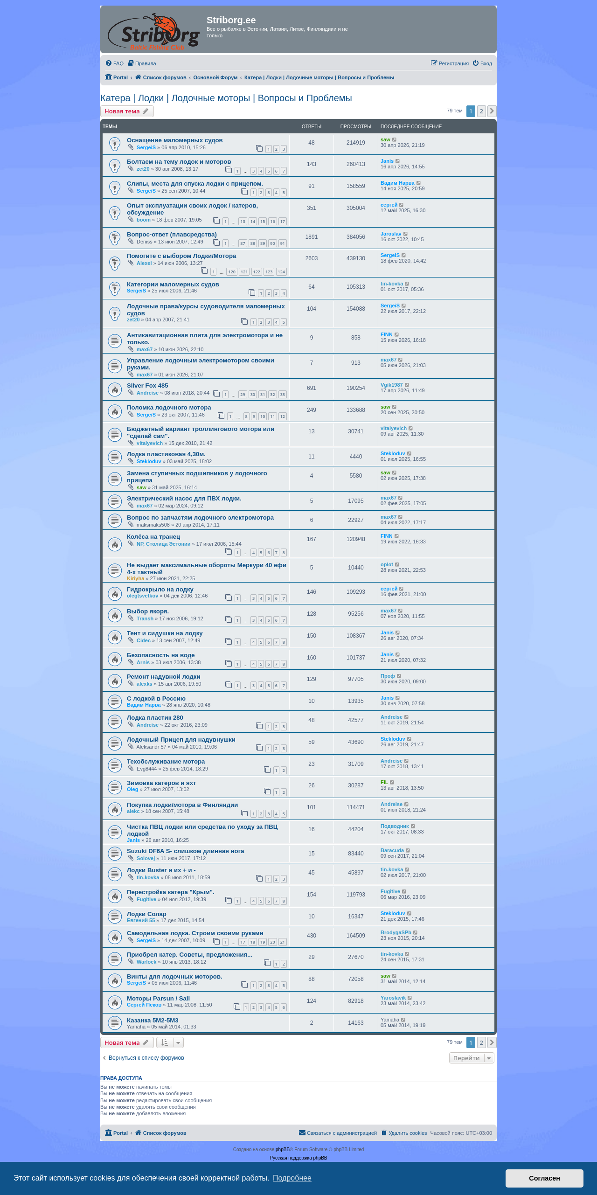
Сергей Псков (144, 1004)
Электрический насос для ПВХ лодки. (184, 498)
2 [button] (481, 111)
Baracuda (392, 850)
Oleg (132, 789)
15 (262, 221)
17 (282, 221)
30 (252, 394)
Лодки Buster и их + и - (161, 870)
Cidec (144, 640)
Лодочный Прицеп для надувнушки (181, 739)
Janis (387, 161)
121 (244, 272)
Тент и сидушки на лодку (165, 633)
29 (242, 394)
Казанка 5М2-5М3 (153, 1020)
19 (262, 942)
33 (282, 394)
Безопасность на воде (161, 655)
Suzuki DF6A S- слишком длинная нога (185, 851)
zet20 (143, 169)
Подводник (395, 826)
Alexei (144, 263)
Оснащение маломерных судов (175, 140)
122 (256, 272)
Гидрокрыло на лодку (160, 589)
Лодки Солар (147, 913)
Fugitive (146, 899)
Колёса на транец (153, 536)
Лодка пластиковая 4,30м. (166, 454)
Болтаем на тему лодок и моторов (179, 161)
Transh (145, 618)
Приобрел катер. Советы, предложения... (189, 954)
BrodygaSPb (396, 932)
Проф (388, 676)
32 (272, 394)
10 (262, 416)
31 (262, 394)
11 (272, 416)
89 (262, 243)
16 (272, 221)
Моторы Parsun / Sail (158, 998)
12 (282, 416)
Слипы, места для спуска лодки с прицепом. (195, 183)
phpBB (283, 1149)
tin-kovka (392, 283)
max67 (145, 349)
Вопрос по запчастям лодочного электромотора (200, 517)
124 (281, 272)
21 (282, 942)
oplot (387, 564)
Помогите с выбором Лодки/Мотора (181, 255)
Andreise (148, 393)
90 (272, 243)
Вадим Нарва (398, 183)
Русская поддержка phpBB (298, 1157)
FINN (387, 334)
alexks (145, 684)
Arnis (143, 662)
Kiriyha (135, 578)
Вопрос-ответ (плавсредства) (172, 234)
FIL (385, 782)
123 (268, 272)
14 (252, 221)
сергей (389, 205)
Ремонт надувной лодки (164, 676)
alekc (133, 811)
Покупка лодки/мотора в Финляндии (182, 804)
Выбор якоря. (148, 611)
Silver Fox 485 (147, 385)
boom (144, 219)
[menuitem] (114, 63)
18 (252, 942)
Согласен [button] (544, 1178)
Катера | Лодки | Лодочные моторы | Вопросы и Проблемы (226, 98)
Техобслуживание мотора (166, 761)
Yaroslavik (393, 997)
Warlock (146, 962)
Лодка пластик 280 (155, 717)
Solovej (146, 858)
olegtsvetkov (142, 595)
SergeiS (146, 147)
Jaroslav (391, 233)
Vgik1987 (392, 385)
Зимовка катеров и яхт (161, 782)
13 (242, 221)
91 (282, 243)
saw (385, 139)
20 (272, 942)
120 (231, 272)
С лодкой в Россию (156, 698)
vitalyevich (150, 443)
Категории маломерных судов (173, 284)
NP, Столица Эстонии (164, 544)
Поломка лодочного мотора (169, 407)
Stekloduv (149, 461)
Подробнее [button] (292, 1178)
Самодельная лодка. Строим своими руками (195, 933)
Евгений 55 (141, 920)
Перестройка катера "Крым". (171, 892)
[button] (492, 111)
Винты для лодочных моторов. (174, 976)
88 (252, 243)
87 (242, 243)
